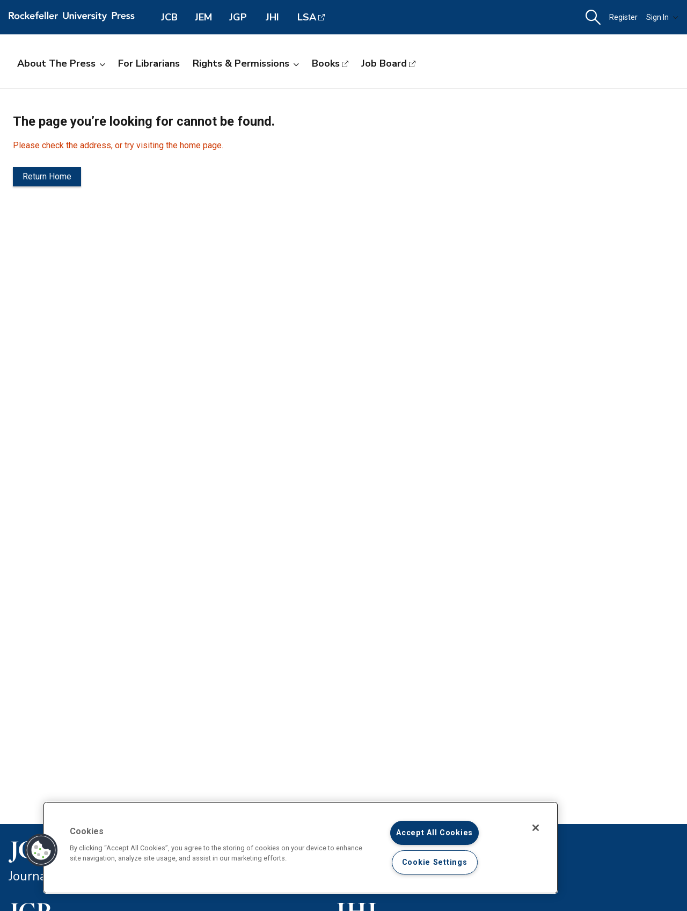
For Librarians (149, 63)
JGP (238, 17)
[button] (593, 17)
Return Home (47, 176)
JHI (272, 17)
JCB (169, 17)
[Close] (535, 828)
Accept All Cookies (434, 832)
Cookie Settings (434, 862)
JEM (203, 17)
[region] (300, 847)
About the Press (61, 63)
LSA (306, 17)
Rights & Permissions (246, 63)
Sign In (662, 17)
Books (326, 63)
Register (623, 17)
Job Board (384, 63)
